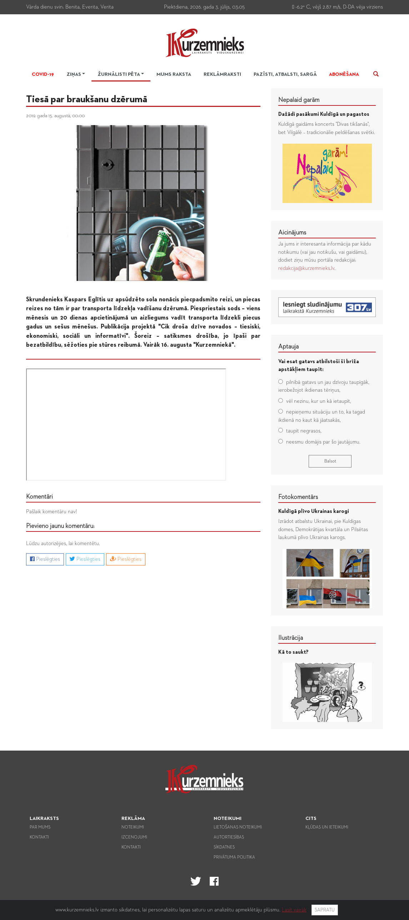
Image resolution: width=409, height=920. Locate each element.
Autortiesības (229, 837)
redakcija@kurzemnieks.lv (306, 268)
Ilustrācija (290, 638)
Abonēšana (344, 74)
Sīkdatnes (224, 847)
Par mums (40, 827)
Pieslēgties (45, 559)
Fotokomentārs (298, 497)
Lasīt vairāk (294, 909)
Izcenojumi (134, 837)
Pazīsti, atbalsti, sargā (285, 74)
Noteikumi (132, 827)
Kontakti (39, 837)
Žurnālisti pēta (119, 74)
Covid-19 (43, 74)
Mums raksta (173, 74)
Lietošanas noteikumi (238, 827)
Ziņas (73, 74)
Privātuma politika (234, 857)
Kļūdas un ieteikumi (326, 827)
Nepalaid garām (298, 100)
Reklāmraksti (222, 74)
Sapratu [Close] (325, 909)
